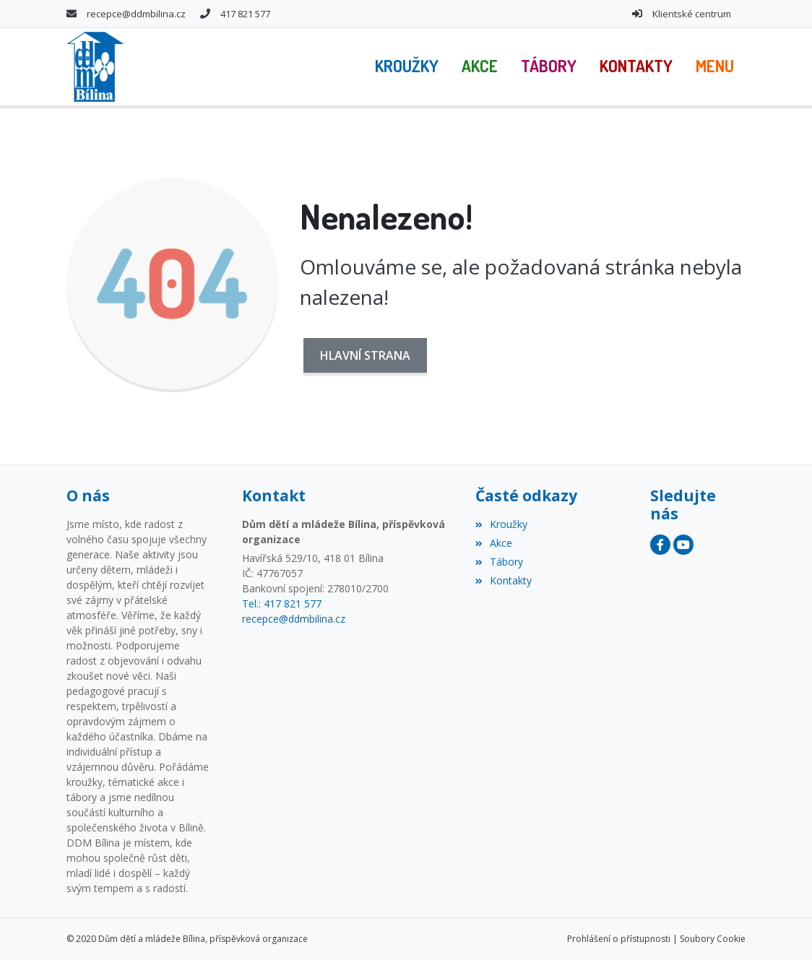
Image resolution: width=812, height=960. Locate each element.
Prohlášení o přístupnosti (618, 939)
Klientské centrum (691, 13)
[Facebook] (660, 545)
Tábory (499, 561)
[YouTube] (683, 545)
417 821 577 (245, 13)
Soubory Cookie (713, 939)
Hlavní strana (365, 355)
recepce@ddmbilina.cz (136, 13)
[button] (715, 66)
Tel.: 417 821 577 (281, 603)
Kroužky (501, 524)
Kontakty (503, 580)
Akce (493, 543)
